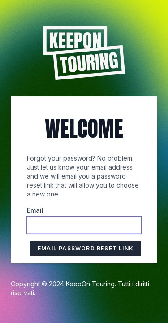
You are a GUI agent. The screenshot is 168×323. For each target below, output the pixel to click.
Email (35, 210)
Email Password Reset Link (86, 248)
